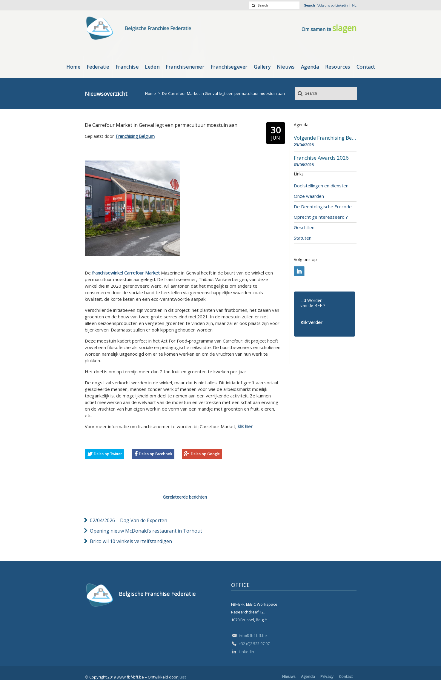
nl (354, 5)
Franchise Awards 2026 (321, 158)
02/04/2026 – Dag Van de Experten (128, 520)
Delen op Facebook (155, 454)
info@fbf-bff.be (253, 635)
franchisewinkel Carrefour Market (126, 273)
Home (150, 93)
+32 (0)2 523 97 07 (254, 643)
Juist (182, 677)
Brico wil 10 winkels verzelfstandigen (131, 541)
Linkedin (341, 5)
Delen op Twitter (108, 454)
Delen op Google (205, 454)
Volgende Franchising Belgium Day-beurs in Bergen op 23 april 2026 (325, 138)
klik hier (245, 426)
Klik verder (311, 322)
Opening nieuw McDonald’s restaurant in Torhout (146, 530)
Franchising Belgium (135, 136)
